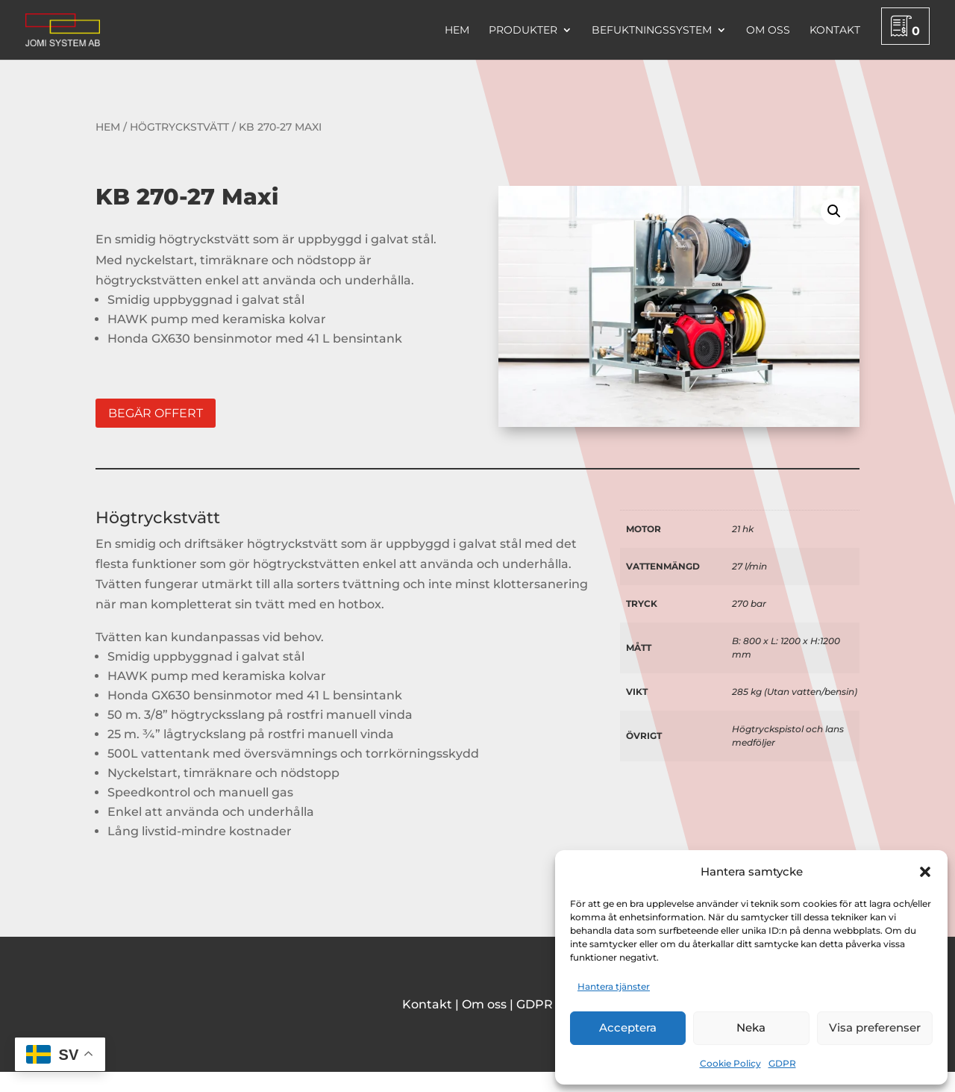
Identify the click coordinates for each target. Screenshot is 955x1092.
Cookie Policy (730, 1063)
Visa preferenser (875, 1027)
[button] (925, 871)
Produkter (523, 31)
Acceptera (628, 1027)
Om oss (768, 31)
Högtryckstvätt (179, 127)
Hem (457, 31)
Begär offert (155, 413)
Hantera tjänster (613, 986)
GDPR (782, 1063)
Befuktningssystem (652, 31)
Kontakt (835, 31)
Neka (750, 1027)
